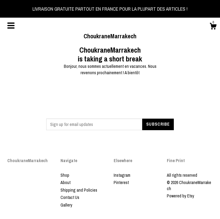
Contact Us (69, 197)
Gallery (66, 205)
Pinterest (121, 182)
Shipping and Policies (78, 190)
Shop (64, 175)
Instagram (122, 175)
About (65, 182)
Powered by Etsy (180, 196)
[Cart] (213, 27)
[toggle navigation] (11, 26)
